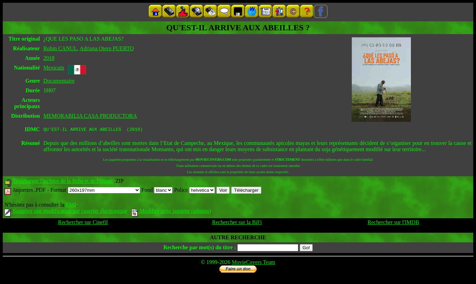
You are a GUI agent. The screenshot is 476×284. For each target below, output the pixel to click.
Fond (157, 191)
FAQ (70, 206)
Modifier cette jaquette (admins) (171, 212)
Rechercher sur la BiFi (237, 223)
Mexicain (53, 68)
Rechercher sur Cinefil (83, 223)
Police (194, 191)
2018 (48, 58)
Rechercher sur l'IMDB (393, 223)
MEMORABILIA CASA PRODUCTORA (90, 116)
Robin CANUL (60, 48)
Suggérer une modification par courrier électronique (65, 212)
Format (95, 191)
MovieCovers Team (253, 263)
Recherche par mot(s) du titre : (199, 248)
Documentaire (59, 81)
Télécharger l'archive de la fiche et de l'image (63, 182)
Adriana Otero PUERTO (107, 48)
